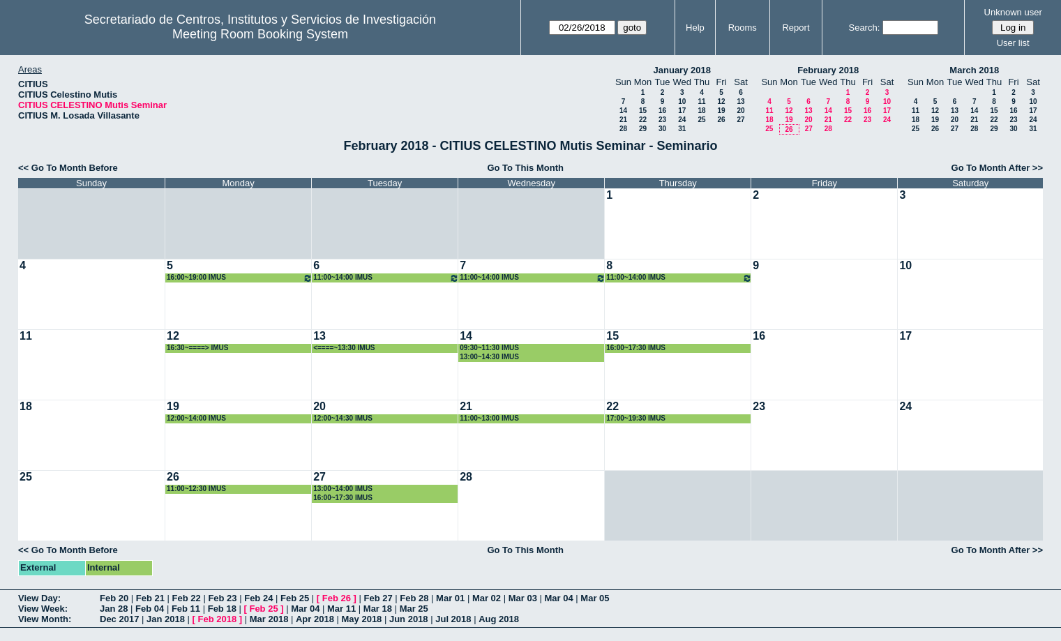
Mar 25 (414, 608)
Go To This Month (525, 168)
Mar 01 (450, 598)
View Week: (43, 608)
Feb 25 (294, 598)
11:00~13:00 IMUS (489, 418)
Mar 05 (594, 598)
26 (721, 119)
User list (1013, 43)
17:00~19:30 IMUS (635, 418)
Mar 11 (341, 608)
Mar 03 (523, 598)
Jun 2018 (408, 619)
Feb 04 (149, 608)
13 (740, 101)
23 (662, 119)
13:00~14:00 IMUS (343, 488)
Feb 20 (114, 598)
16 (662, 110)
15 (643, 110)
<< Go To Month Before (68, 168)
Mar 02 (486, 598)
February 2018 (828, 70)
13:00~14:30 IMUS (489, 357)
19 (721, 110)
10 (682, 101)
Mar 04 (559, 598)
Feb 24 (258, 598)
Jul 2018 (453, 619)
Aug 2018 (499, 619)
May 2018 (362, 619)
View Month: (44, 619)
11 (701, 101)
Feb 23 (222, 598)
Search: (864, 27)
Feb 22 (186, 598)
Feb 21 (150, 598)
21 (623, 119)
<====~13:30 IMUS (344, 348)
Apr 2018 (315, 619)
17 (682, 110)
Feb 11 (186, 608)
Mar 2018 (269, 619)
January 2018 (682, 70)
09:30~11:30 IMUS (489, 348)
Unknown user (1013, 12)
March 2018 (974, 70)
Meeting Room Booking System (260, 34)
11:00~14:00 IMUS (386, 277)
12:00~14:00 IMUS (196, 418)
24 (682, 119)
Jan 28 (114, 608)
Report (795, 27)
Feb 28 (414, 598)
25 (701, 119)
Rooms (742, 27)
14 (623, 110)
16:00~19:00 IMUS (240, 277)
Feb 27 (377, 598)
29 (643, 129)
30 (662, 129)
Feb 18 (222, 608)
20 (740, 110)
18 (701, 110)
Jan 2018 (165, 619)
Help (695, 27)
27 (740, 119)
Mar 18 (377, 608)
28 (623, 129)
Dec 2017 (119, 619)
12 (721, 101)
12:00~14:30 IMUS (343, 418)
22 (643, 119)
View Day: (39, 598)
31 (682, 129)
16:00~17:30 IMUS (635, 348)
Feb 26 (336, 598)
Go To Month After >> (997, 168)
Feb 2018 (217, 619)
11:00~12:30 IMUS (196, 488)
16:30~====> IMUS (197, 348)
